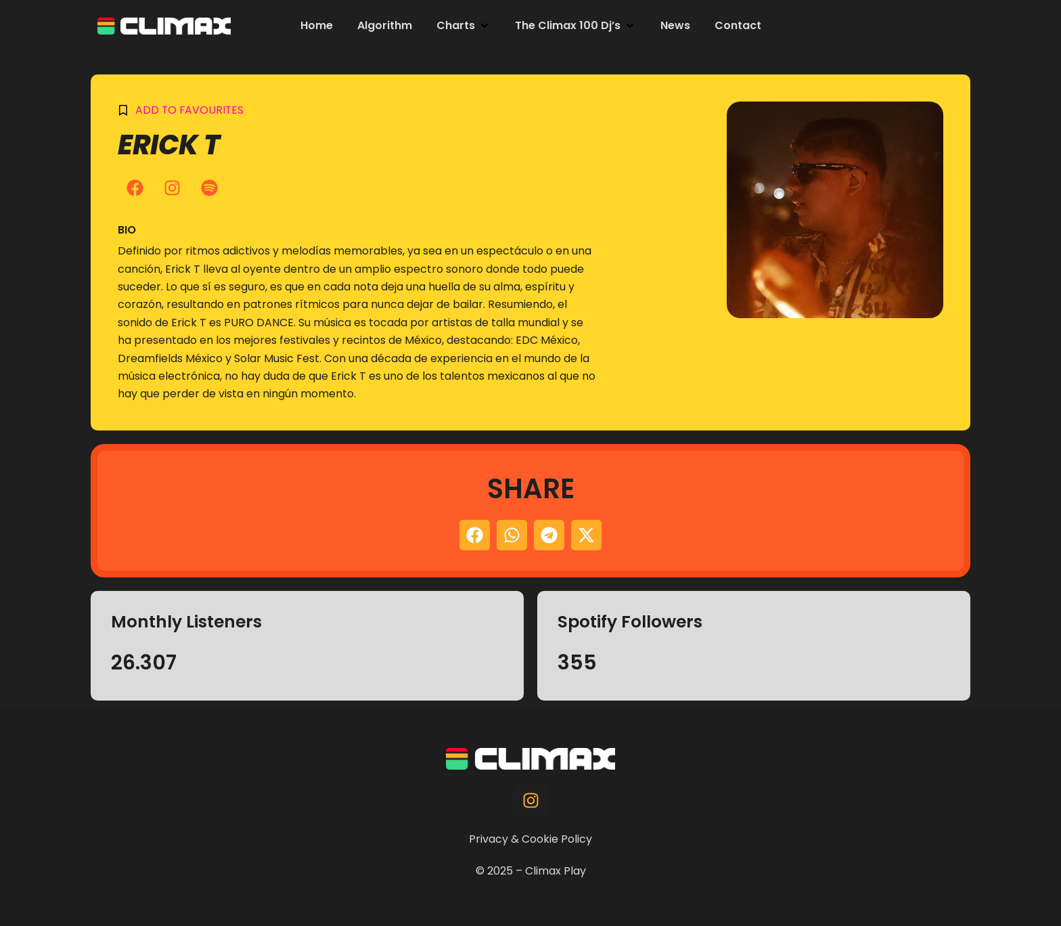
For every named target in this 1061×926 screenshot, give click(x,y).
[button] (463, 26)
